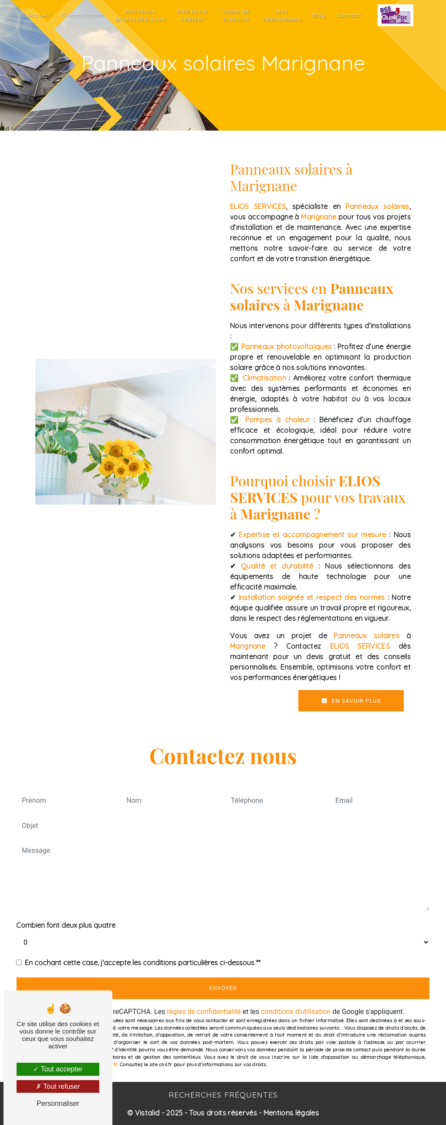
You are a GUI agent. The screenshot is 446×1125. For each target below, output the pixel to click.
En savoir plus (351, 700)
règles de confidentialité (204, 1011)
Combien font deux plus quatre (65, 925)
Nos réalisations (282, 15)
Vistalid (147, 1112)
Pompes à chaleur (193, 15)
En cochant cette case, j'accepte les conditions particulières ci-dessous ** (142, 962)
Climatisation (83, 15)
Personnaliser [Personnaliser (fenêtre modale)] (58, 1103)
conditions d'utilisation (296, 1011)
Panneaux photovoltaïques (140, 15)
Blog (319, 15)
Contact (349, 15)
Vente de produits (236, 15)
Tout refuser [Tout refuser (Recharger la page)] (58, 1086)
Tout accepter (57, 1069)
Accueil (39, 15)
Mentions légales (290, 1112)
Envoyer (223, 988)
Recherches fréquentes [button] (223, 1094)
